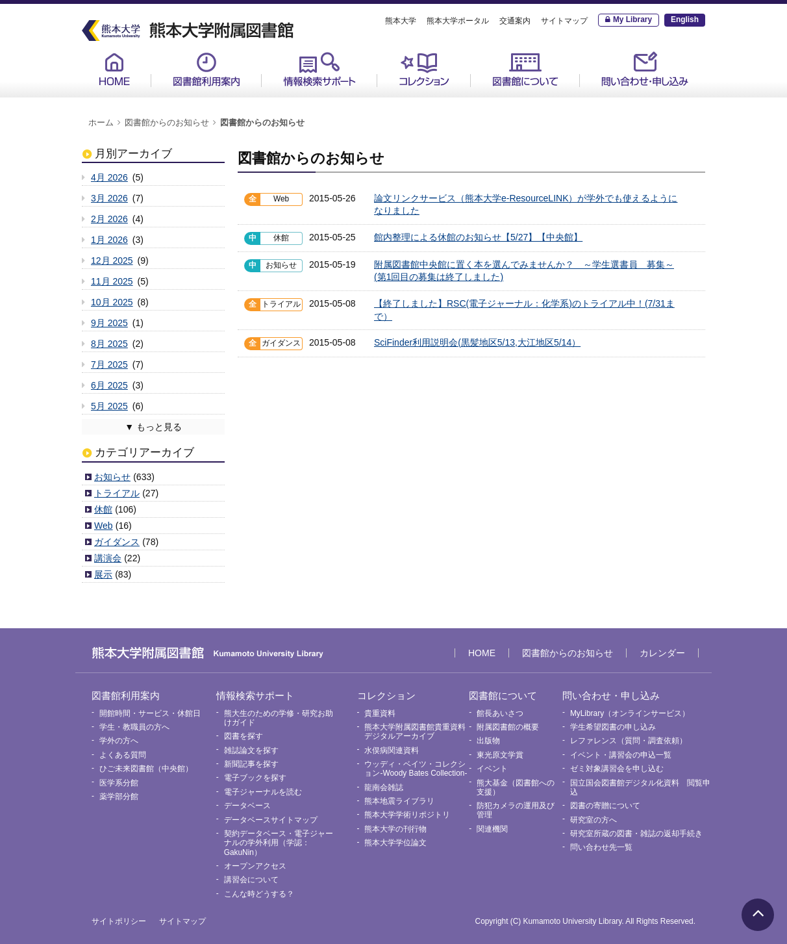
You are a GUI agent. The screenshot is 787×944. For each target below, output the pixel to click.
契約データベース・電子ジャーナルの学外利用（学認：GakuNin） (278, 843)
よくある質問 (122, 754)
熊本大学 (400, 20)
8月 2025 (109, 343)
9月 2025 (109, 322)
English (685, 19)
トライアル (117, 493)
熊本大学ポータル (458, 20)
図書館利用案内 (206, 69)
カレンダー (662, 653)
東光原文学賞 (500, 754)
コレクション (424, 69)
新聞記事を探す (251, 764)
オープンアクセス (255, 866)
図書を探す (243, 736)
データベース (247, 805)
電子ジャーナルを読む (263, 792)
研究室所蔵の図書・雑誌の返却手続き (636, 833)
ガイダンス (117, 542)
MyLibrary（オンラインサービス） (630, 713)
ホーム (101, 122)
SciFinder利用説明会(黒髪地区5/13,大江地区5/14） (477, 342)
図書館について (525, 69)
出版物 (488, 740)
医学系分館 (118, 782)
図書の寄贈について (605, 805)
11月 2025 (112, 281)
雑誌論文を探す (251, 750)
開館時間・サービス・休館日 (150, 713)
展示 (103, 574)
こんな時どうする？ (259, 894)
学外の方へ (118, 740)
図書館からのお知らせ (167, 122)
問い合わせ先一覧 (601, 847)
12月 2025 (112, 260)
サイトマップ (564, 20)
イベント (492, 768)
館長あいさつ (500, 713)
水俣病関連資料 (391, 750)
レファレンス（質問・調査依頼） (628, 740)
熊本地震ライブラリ (399, 801)
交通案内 (515, 20)
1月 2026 (109, 239)
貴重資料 (379, 713)
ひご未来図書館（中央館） (146, 768)
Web (103, 525)
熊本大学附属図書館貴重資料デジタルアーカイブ (415, 731)
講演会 (107, 558)
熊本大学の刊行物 (395, 829)
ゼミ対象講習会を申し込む (617, 768)
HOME (114, 69)
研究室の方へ (593, 819)
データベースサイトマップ (271, 819)
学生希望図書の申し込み (613, 727)
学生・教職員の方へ (134, 727)
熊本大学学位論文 (395, 842)
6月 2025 (109, 385)
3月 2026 (109, 198)
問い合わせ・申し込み (645, 69)
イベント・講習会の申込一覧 (620, 754)
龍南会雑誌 (383, 787)
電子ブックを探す (255, 777)
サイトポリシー (119, 921)
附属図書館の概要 (508, 727)
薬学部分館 (118, 796)
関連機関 (492, 829)
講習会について (251, 879)
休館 (103, 509)
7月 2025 (109, 364)
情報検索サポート (319, 69)
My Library (632, 19)
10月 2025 (112, 302)
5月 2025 (109, 406)
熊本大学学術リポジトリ (407, 814)
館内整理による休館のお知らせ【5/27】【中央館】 (478, 237)
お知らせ (112, 477)
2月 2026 (109, 218)
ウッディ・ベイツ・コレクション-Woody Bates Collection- (415, 768)
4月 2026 (109, 177)
